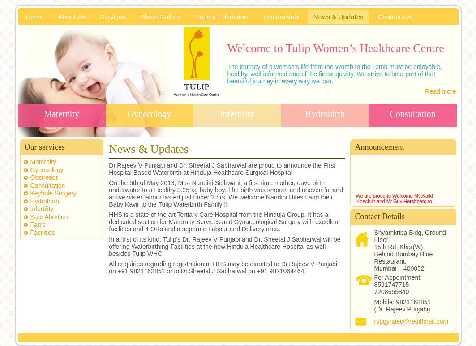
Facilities (42, 232)
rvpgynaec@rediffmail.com (411, 321)
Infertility (237, 114)
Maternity (61, 114)
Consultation (412, 114)
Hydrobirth (325, 114)
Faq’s (38, 224)
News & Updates (149, 149)
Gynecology (150, 114)
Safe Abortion (49, 217)
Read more (440, 91)
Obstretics (44, 177)
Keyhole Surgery (53, 193)
